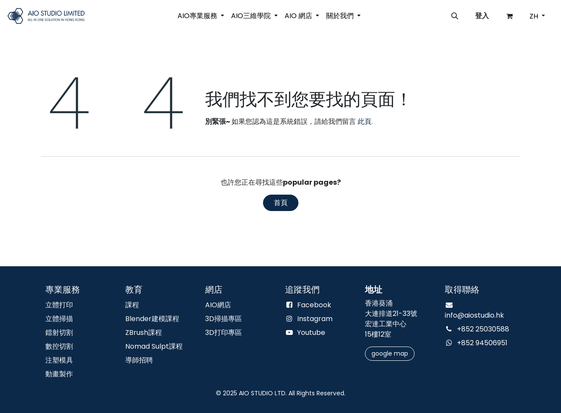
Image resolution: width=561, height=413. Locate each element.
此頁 (364, 121)
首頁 (281, 203)
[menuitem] (201, 16)
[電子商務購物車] (510, 16)
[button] (455, 16)
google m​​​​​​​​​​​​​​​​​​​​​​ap (389, 353)
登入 (482, 16)
